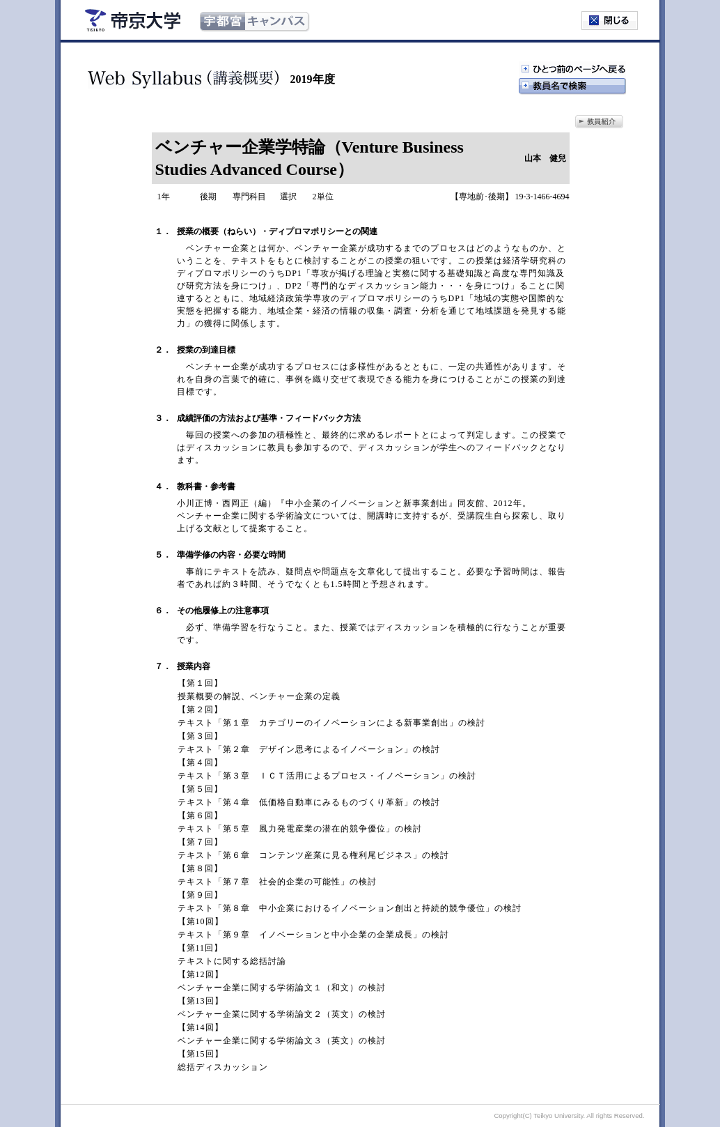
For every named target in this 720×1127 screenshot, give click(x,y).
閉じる (609, 20)
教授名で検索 (572, 86)
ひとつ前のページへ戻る (572, 69)
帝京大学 (133, 20)
